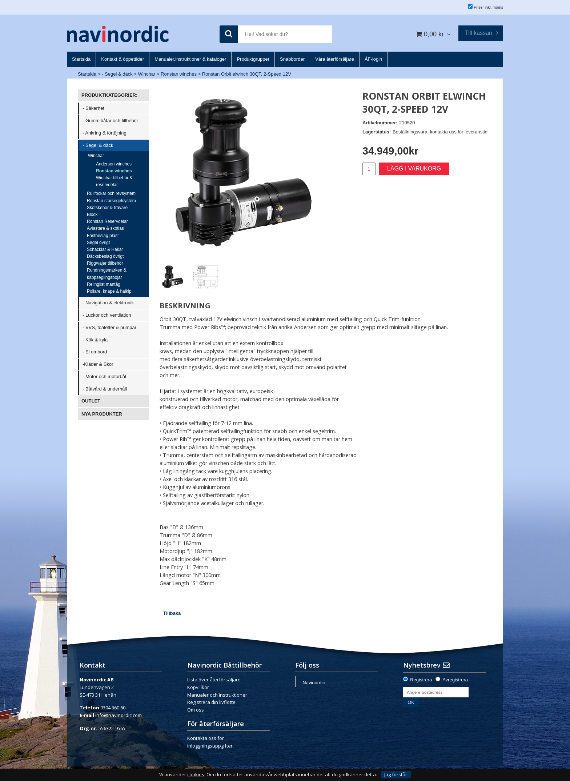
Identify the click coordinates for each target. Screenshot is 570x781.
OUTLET (90, 401)
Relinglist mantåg (103, 284)
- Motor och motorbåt (105, 376)
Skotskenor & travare (107, 207)
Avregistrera (455, 679)
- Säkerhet (93, 108)
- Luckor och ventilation (107, 315)
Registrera (421, 679)
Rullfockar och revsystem (111, 193)
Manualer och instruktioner (217, 695)
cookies (195, 775)
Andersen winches (114, 164)
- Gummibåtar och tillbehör (110, 120)
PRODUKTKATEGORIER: (109, 95)
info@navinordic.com (118, 715)
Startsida (87, 74)
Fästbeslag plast (103, 235)
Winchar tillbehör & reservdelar (114, 181)
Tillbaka (172, 613)
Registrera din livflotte (211, 702)
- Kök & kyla (95, 340)
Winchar (147, 74)
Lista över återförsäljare (214, 679)
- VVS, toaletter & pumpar (109, 327)
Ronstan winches (179, 74)
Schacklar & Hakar (105, 249)
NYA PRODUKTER (101, 414)
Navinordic (313, 682)
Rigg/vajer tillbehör (105, 263)
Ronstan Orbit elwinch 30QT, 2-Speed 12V (246, 74)
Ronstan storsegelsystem (111, 200)
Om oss (195, 709)
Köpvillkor (198, 687)
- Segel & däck (117, 74)
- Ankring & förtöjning (105, 133)
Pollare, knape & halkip (109, 291)
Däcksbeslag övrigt (105, 256)
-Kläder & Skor (98, 364)
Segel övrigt (98, 242)
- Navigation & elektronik (108, 302)
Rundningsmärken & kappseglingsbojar (107, 274)
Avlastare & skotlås (105, 228)
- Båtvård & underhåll (105, 389)
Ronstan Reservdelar (107, 221)
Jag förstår (395, 774)
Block (92, 214)
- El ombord (95, 352)
